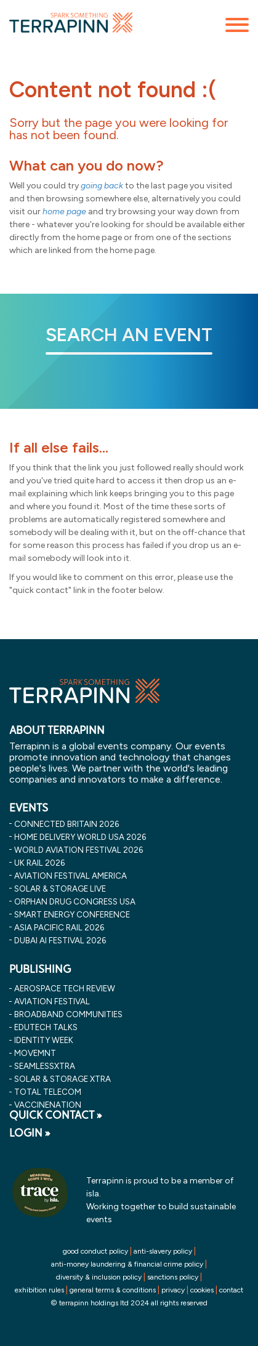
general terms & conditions (113, 1290)
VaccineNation (47, 1105)
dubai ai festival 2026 (60, 940)
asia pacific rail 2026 (59, 927)
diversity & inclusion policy (99, 1277)
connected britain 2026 (66, 824)
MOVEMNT (35, 1053)
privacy (173, 1290)
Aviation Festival (52, 1001)
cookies (202, 1290)
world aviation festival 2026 (78, 850)
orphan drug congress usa (74, 901)
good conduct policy (95, 1251)
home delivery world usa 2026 (80, 837)
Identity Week (43, 1040)
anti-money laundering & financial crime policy (127, 1264)
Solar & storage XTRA (62, 1079)
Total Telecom (47, 1092)
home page (64, 211)
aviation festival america (70, 876)
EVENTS (28, 808)
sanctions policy (172, 1277)
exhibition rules (39, 1290)
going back (102, 185)
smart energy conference (72, 914)
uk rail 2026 (39, 863)
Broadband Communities (68, 1014)
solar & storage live (60, 888)
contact (231, 1290)
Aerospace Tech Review (64, 988)
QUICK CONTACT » (55, 1115)
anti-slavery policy (163, 1251)
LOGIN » (29, 1133)
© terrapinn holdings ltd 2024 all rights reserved (129, 1303)
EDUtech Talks (46, 1027)
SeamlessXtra (44, 1066)
